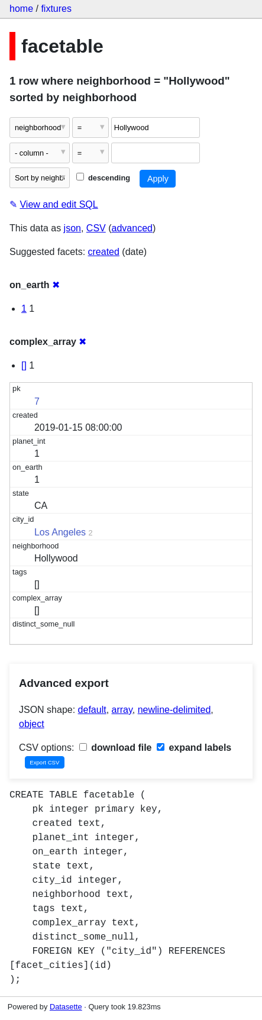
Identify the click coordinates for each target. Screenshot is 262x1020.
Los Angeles (60, 532)
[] (24, 365)
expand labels (194, 748)
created (103, 252)
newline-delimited (174, 710)
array (122, 710)
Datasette (66, 1006)
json (72, 228)
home (21, 9)
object (31, 724)
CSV (96, 228)
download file (115, 748)
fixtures (56, 9)
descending (103, 177)
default (92, 710)
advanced (132, 228)
